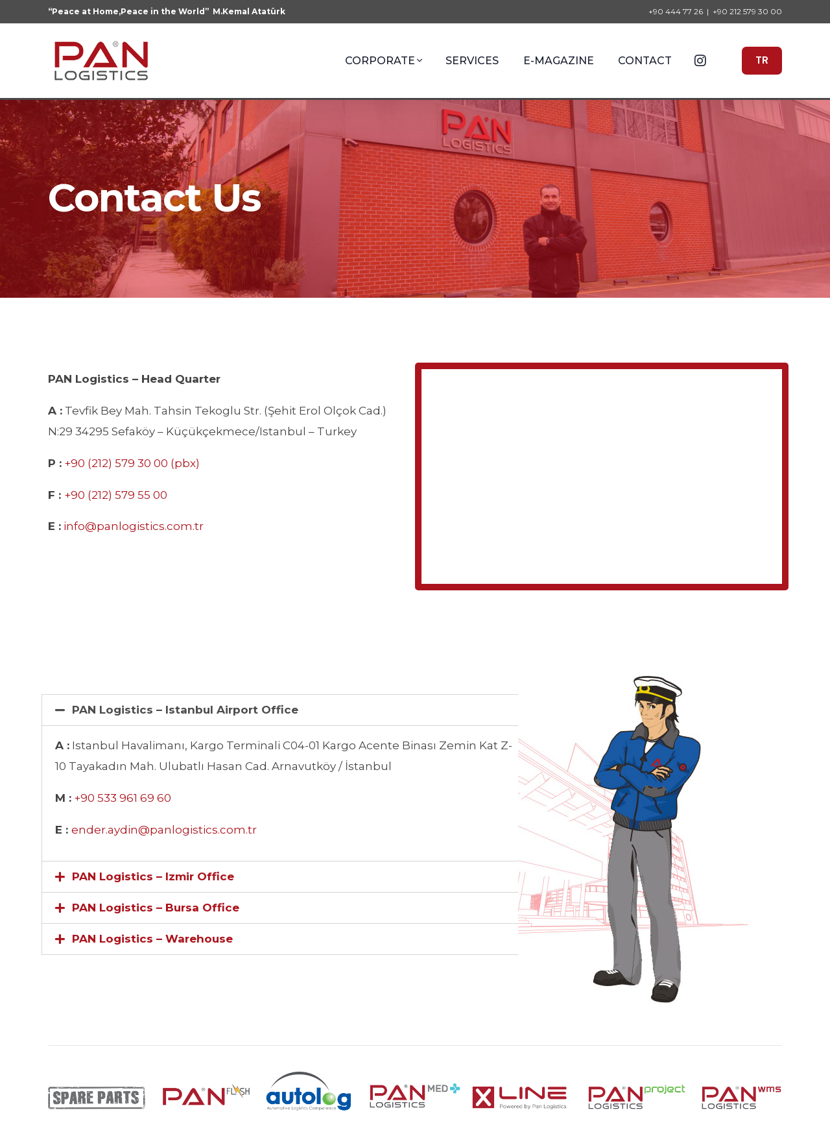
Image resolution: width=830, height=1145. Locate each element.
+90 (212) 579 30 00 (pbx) (132, 463)
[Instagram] (700, 60)
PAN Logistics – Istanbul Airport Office (185, 709)
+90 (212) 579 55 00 (115, 494)
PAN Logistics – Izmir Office (153, 876)
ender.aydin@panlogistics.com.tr (164, 829)
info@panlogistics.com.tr (134, 526)
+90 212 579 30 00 (747, 12)
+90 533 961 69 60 (122, 797)
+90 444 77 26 (675, 12)
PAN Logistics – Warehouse (152, 938)
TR (761, 60)
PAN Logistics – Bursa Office (155, 907)
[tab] (284, 710)
